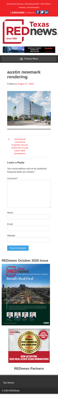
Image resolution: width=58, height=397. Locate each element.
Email (10, 224)
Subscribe (17, 12)
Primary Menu (29, 59)
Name (10, 212)
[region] (29, 49)
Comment (12, 178)
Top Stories (8, 383)
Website (11, 235)
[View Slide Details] (29, 49)
